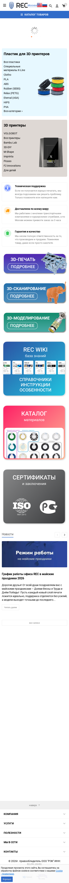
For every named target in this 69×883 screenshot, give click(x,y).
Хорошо (7, 879)
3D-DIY (7, 147)
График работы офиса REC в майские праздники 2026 (28, 576)
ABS (6, 84)
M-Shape (9, 152)
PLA (6, 79)
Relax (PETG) (11, 93)
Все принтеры (12, 138)
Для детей (10, 170)
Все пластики (12, 62)
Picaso (7, 161)
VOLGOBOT (10, 133)
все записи (34, 622)
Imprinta (8, 156)
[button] (28, 36)
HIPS (6, 102)
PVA (6, 107)
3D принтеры (15, 125)
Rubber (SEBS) (12, 88)
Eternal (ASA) (11, 97)
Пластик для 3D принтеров (26, 54)
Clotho (7, 74)
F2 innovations (12, 165)
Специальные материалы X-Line (14, 68)
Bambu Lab (10, 142)
